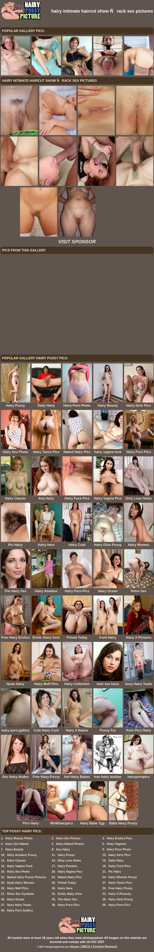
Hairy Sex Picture (68, 838)
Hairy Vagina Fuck (20, 866)
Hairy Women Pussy (122, 877)
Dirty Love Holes (69, 860)
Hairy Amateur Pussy (22, 855)
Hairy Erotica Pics (119, 838)
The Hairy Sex (67, 899)
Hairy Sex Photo (18, 871)
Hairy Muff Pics (18, 888)
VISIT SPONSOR (77, 241)
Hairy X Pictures (119, 893)
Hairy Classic (16, 860)
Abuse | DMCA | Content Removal (93, 946)
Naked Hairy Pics (70, 877)
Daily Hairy (116, 860)
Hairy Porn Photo (119, 849)
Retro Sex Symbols (20, 893)
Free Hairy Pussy (120, 888)
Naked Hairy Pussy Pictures (26, 877)
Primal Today (67, 882)
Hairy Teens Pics (120, 882)
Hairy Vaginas (116, 843)
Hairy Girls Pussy (120, 899)
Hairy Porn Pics (69, 904)
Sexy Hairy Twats (19, 904)
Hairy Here (65, 888)
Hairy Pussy (66, 855)
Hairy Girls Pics (119, 855)
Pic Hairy (114, 871)
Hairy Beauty (14, 849)
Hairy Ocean (15, 899)
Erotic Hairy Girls (70, 893)
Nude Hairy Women (20, 882)
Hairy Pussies (67, 866)
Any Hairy (63, 849)
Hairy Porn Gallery (20, 910)
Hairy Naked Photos (70, 843)
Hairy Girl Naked (17, 843)
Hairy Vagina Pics (70, 871)
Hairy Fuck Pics (119, 866)
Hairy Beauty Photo (19, 838)
